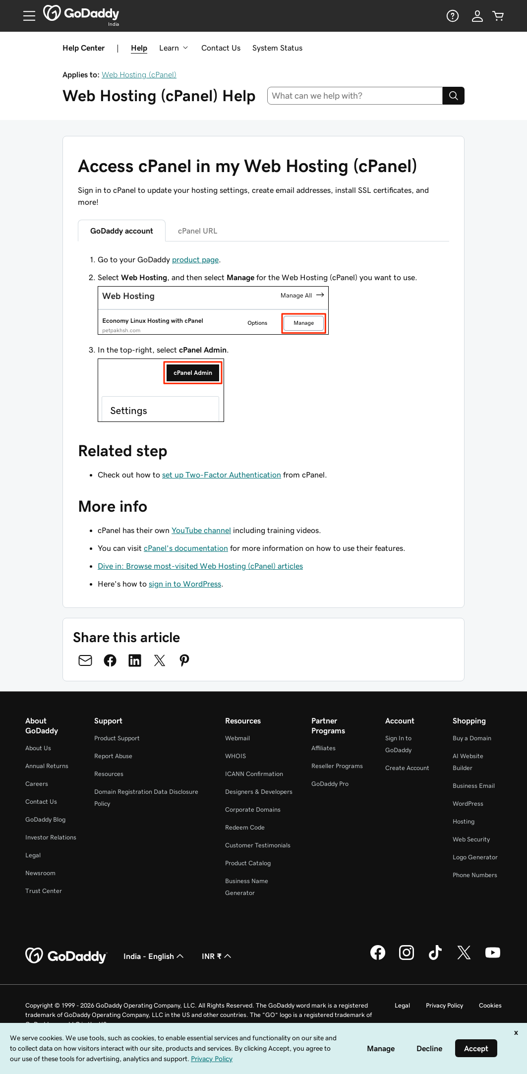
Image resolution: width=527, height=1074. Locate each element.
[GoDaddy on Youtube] (493, 958)
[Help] (451, 15)
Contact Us (220, 48)
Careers (36, 783)
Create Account (407, 768)
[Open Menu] (25, 16)
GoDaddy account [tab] (121, 231)
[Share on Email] (85, 660)
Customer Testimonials (258, 845)
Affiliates (323, 748)
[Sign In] (477, 15)
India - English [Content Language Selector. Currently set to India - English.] (154, 956)
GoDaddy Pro (330, 783)
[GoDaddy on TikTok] (435, 958)
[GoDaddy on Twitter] (464, 958)
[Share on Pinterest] (184, 660)
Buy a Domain (472, 738)
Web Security (471, 839)
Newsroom (40, 873)
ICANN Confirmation (254, 774)
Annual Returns (46, 766)
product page (195, 259)
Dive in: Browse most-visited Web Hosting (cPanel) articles (200, 566)
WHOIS (235, 756)
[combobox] (355, 95)
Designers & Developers (259, 791)
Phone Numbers (475, 875)
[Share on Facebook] (110, 660)
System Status (277, 48)
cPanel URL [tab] (198, 231)
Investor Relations (50, 837)
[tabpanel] (263, 339)
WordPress (468, 803)
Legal (33, 855)
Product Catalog (248, 863)
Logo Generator (475, 857)
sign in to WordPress (185, 584)
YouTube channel (201, 530)
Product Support (117, 738)
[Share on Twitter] (159, 660)
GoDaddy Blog (45, 819)
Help (139, 48)
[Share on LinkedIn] (134, 660)
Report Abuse (113, 756)
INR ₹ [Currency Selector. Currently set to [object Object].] (218, 956)
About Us (38, 748)
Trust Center (43, 891)
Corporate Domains (253, 809)
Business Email (474, 785)
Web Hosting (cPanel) (139, 74)
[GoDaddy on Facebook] (378, 958)
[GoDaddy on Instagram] (406, 958)
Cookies (490, 1005)
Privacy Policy (444, 1005)
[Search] (454, 96)
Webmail (237, 738)
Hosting (463, 821)
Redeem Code (245, 827)
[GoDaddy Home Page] (66, 956)
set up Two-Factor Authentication (221, 474)
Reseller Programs (337, 766)
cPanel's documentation (186, 548)
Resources (108, 774)
